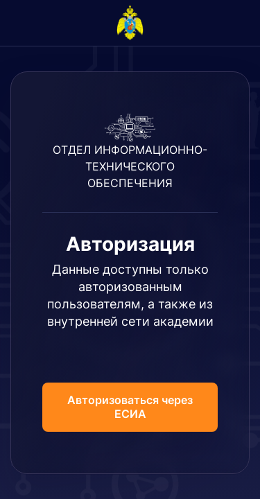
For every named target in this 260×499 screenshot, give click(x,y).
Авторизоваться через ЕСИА (130, 407)
